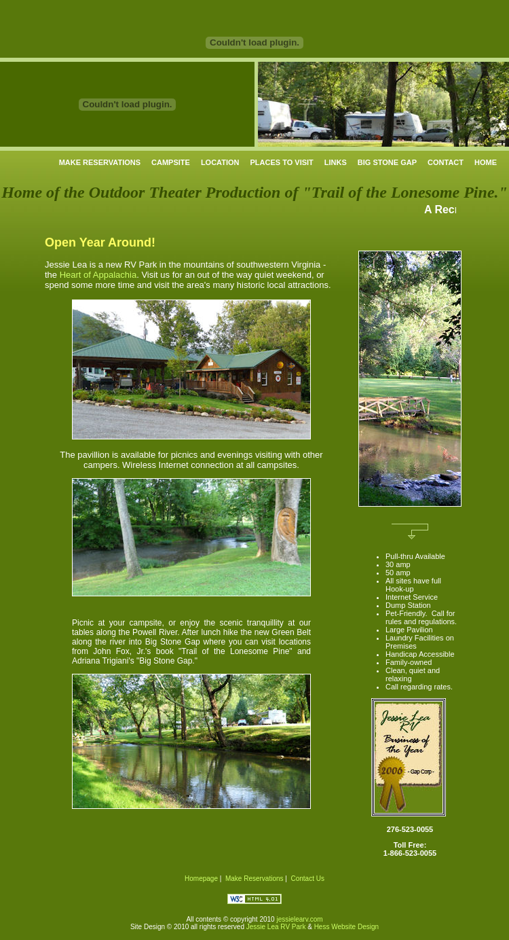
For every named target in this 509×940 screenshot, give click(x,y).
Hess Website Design (346, 926)
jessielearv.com (299, 919)
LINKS (335, 162)
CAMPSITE (170, 162)
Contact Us (307, 878)
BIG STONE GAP (387, 162)
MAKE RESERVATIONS (99, 162)
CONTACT (446, 162)
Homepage (201, 878)
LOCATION (220, 162)
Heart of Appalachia (98, 275)
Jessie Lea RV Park (276, 926)
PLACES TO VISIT (282, 162)
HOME (485, 162)
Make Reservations (254, 878)
